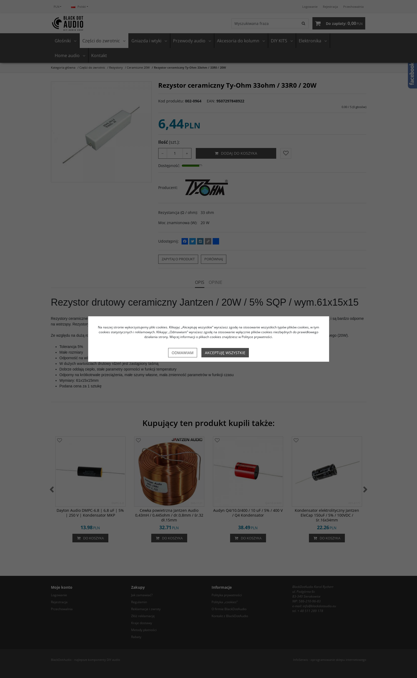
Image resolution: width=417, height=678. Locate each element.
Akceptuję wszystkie (225, 352)
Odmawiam (183, 352)
